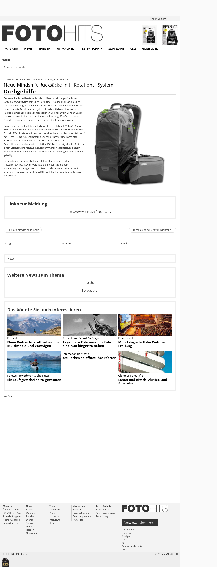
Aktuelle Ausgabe (12, 516)
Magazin (12, 49)
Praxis (52, 512)
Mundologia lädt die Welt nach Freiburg (143, 344)
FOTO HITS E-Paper (12, 512)
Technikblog (102, 516)
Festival (12, 338)
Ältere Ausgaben (11, 519)
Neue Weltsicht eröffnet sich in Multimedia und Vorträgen (33, 344)
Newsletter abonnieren (139, 523)
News (28, 49)
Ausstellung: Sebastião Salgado (82, 338)
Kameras (30, 509)
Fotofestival (125, 338)
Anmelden (150, 49)
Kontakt (125, 539)
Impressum (127, 532)
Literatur (30, 526)
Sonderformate (10, 523)
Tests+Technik (91, 49)
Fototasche (89, 291)
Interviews (54, 519)
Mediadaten (128, 529)
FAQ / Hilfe (78, 519)
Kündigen (126, 536)
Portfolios (54, 516)
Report (52, 523)
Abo (133, 49)
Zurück (8, 396)
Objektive (31, 512)
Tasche (90, 283)
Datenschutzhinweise (132, 546)
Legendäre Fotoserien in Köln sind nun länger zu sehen (87, 344)
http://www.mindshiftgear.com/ (89, 212)
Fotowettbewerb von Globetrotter (28, 375)
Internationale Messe (76, 354)
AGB (124, 542)
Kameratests (102, 509)
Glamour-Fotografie (130, 375)
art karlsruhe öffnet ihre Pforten (89, 358)
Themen (44, 49)
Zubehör (64, 79)
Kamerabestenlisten (106, 512)
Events (29, 519)
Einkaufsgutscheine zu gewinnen (34, 380)
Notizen (30, 529)
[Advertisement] (90, 459)
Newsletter (31, 533)
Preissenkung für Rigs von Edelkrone (152, 230)
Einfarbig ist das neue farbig (22, 229)
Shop (124, 549)
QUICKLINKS (158, 19)
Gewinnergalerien (82, 516)
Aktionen (77, 509)
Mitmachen (65, 49)
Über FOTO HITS (11, 509)
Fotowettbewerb (81, 512)
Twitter (10, 258)
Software (116, 49)
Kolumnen (54, 509)
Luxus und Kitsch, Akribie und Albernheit (142, 382)
